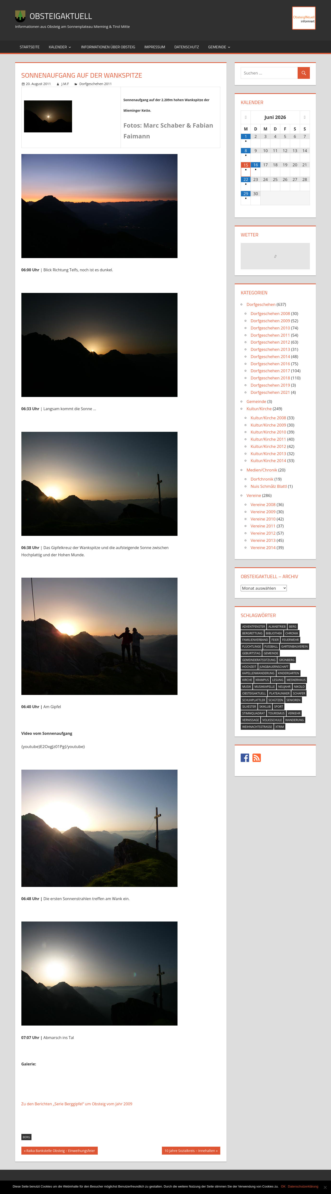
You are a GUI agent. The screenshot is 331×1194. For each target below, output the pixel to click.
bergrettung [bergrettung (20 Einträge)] (252, 633)
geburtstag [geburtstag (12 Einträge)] (251, 653)
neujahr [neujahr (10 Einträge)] (284, 687)
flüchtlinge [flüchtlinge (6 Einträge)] (251, 646)
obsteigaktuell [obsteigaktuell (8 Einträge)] (254, 693)
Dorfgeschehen (261, 304)
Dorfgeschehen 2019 (270, 385)
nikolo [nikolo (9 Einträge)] (299, 687)
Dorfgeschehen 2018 (270, 378)
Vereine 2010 (263, 519)
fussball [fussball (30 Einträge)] (271, 646)
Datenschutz (186, 47)
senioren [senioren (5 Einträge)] (293, 700)
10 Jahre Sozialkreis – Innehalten (189, 1151)
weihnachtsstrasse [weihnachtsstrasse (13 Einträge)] (257, 727)
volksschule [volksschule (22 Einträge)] (272, 720)
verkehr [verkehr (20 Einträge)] (294, 713)
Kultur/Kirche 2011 (268, 439)
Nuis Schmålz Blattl (269, 486)
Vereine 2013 (263, 540)
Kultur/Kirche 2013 (268, 453)
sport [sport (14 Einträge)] (278, 707)
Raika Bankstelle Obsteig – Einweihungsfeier (60, 1151)
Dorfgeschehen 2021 (270, 392)
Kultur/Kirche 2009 (268, 425)
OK (283, 1186)
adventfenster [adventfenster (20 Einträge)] (253, 627)
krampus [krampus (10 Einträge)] (262, 680)
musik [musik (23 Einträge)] (246, 687)
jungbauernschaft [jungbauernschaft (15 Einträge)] (274, 667)
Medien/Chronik (261, 470)
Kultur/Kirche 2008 (268, 418)
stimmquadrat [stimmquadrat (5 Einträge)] (253, 713)
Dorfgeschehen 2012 (270, 342)
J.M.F (65, 83)
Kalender (58, 47)
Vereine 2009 (263, 511)
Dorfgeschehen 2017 (270, 370)
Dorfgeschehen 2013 (270, 349)
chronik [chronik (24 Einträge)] (291, 633)
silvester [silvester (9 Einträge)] (249, 707)
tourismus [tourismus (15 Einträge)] (276, 713)
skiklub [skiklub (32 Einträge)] (265, 707)
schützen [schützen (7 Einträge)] (276, 700)
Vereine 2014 (263, 547)
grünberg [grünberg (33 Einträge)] (286, 660)
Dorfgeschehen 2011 (96, 83)
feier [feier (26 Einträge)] (275, 640)
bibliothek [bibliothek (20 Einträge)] (274, 633)
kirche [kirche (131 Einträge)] (247, 680)
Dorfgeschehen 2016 (270, 363)
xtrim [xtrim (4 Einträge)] (280, 727)
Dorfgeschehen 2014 (270, 356)
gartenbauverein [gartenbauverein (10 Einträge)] (294, 646)
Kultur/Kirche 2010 (268, 432)
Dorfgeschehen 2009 (270, 320)
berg (26, 1137)
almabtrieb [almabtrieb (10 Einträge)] (277, 627)
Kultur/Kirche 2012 (268, 446)
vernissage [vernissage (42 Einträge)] (250, 720)
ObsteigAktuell (62, 15)
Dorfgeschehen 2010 (270, 328)
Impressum (154, 47)
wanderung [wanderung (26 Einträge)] (294, 720)
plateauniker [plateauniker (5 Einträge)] (279, 693)
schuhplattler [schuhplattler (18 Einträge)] (253, 700)
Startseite (30, 47)
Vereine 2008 (263, 504)
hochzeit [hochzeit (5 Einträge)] (249, 667)
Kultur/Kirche (259, 408)
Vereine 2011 (263, 526)
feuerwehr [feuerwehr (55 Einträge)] (290, 640)
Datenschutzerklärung (303, 1186)
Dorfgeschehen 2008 (270, 313)
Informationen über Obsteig (108, 47)
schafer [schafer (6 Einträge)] (299, 693)
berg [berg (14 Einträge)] (292, 627)
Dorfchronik (262, 479)
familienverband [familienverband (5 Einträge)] (255, 640)
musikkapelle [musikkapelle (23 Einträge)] (264, 687)
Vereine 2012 (263, 533)
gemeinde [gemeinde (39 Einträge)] (271, 653)
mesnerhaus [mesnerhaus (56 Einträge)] (296, 680)
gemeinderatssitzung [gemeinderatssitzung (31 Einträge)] (259, 660)
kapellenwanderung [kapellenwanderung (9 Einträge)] (258, 673)
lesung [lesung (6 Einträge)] (277, 680)
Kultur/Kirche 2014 (268, 460)
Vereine (253, 495)
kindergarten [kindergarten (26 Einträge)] (288, 673)
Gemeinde (217, 47)
